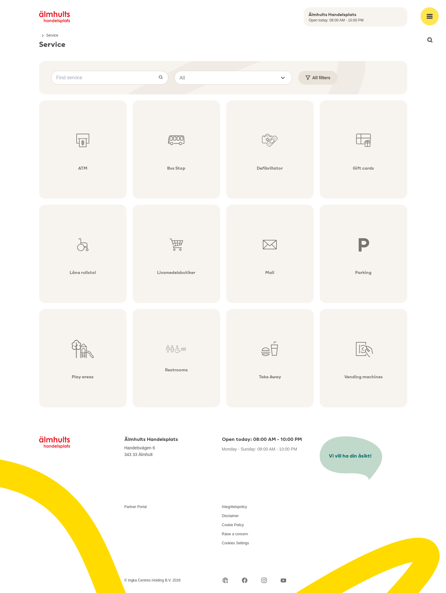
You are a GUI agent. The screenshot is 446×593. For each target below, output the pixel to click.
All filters (318, 77)
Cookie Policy (233, 525)
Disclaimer (230, 516)
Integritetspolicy (234, 507)
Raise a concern (235, 534)
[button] (233, 78)
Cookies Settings (235, 543)
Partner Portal (135, 507)
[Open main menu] (430, 16)
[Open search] (430, 40)
